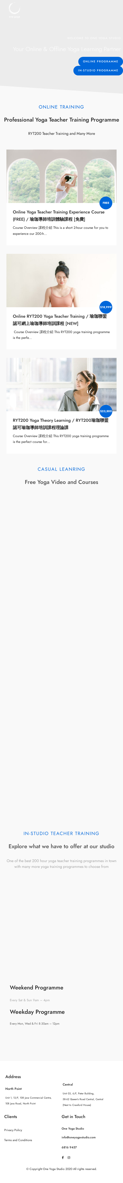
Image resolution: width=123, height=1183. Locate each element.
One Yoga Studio (73, 1129)
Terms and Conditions (18, 1140)
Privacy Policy (13, 1130)
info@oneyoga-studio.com (79, 1137)
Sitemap (61, 1177)
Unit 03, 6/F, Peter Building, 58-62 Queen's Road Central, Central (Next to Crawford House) (83, 1099)
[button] (100, 61)
